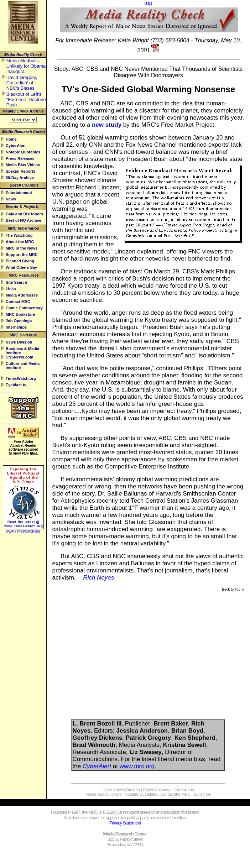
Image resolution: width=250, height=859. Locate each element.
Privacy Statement (125, 823)
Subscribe (202, 794)
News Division (19, 342)
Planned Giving (20, 261)
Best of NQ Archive (23, 220)
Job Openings (19, 321)
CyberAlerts (183, 790)
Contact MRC (18, 301)
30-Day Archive (20, 178)
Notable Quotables (23, 152)
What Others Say (21, 267)
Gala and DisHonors (24, 214)
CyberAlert (16, 145)
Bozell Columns (156, 790)
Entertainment (19, 192)
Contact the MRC (175, 794)
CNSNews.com (19, 357)
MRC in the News (21, 248)
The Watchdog (19, 235)
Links (11, 289)
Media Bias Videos (23, 165)
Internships (16, 327)
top (148, 3)
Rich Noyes (98, 577)
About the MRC (20, 242)
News (11, 199)
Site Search (16, 282)
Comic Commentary (24, 308)
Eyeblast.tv (16, 385)
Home (11, 139)
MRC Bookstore (20, 314)
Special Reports (20, 171)
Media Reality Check (103, 794)
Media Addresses (22, 295)
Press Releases (20, 158)
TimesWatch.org (21, 378)
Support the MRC (22, 254)
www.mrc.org (137, 766)
